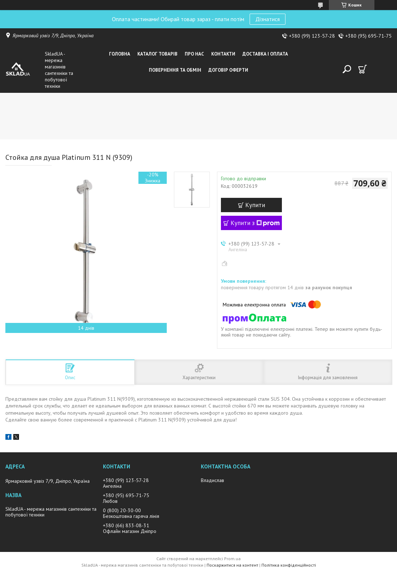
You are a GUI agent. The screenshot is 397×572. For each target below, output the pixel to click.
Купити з (255, 223)
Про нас (194, 54)
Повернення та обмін (175, 70)
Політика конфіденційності (288, 565)
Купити (255, 205)
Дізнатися (267, 19)
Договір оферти (228, 70)
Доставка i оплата (265, 54)
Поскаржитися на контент (232, 565)
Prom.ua (232, 558)
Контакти (223, 54)
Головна (119, 54)
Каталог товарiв (157, 54)
